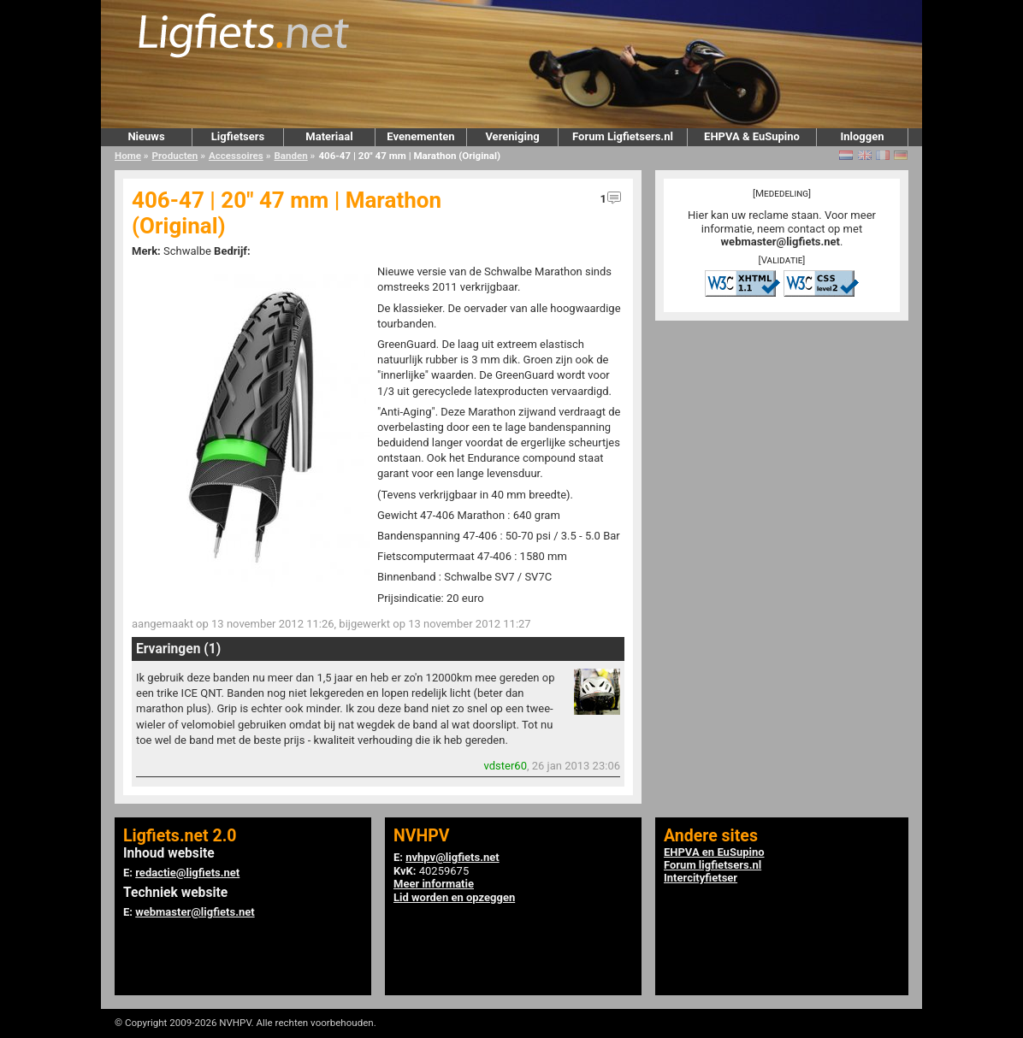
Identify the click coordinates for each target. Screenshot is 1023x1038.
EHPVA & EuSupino (752, 136)
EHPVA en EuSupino (714, 852)
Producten (175, 156)
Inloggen (862, 136)
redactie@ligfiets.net (187, 872)
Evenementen (420, 136)
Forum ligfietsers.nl (712, 864)
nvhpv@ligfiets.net (452, 857)
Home (128, 156)
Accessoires (236, 156)
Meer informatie (433, 883)
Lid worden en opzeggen (454, 897)
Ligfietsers (237, 136)
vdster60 (505, 765)
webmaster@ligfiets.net (780, 241)
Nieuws (145, 136)
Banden (290, 156)
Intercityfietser (700, 877)
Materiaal (328, 136)
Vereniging (512, 136)
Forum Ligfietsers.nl (622, 136)
